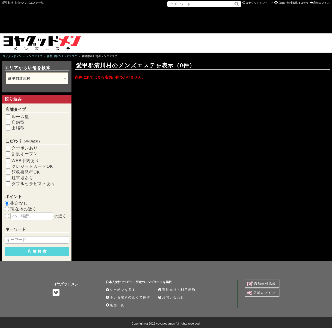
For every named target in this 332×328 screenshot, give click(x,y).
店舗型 (18, 122)
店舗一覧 (115, 305)
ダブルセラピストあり (33, 183)
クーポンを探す (121, 290)
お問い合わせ (171, 297)
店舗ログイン (321, 2)
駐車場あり (22, 178)
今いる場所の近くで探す (128, 297)
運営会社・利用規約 (176, 290)
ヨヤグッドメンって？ (259, 2)
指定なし (19, 203)
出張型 (18, 128)
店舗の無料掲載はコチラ (293, 2)
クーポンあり (25, 148)
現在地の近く (23, 209)
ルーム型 (20, 116)
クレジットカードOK (32, 166)
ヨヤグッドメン (65, 284)
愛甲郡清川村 (19, 78)
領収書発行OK (26, 172)
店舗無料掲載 (261, 283)
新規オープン (25, 153)
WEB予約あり (25, 160)
